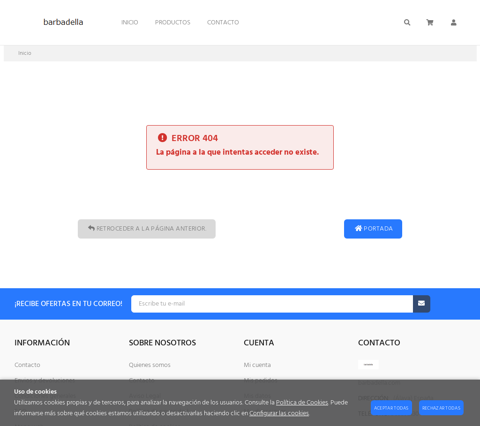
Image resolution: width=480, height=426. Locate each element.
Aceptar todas (391, 408)
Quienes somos (150, 365)
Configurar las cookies (279, 413)
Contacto (27, 365)
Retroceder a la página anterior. (146, 229)
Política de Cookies (302, 402)
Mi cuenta (257, 365)
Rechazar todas (441, 408)
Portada (373, 229)
